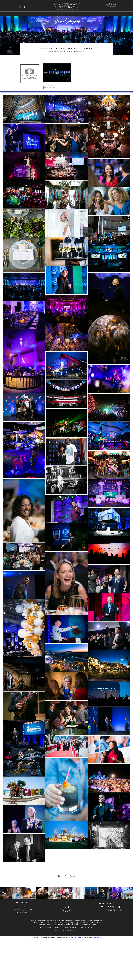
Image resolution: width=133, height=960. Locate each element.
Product (64, 13)
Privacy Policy (72, 951)
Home (43, 13)
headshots (56, 13)
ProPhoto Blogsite (76, 958)
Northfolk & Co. (99, 958)
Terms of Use (60, 951)
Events (48, 13)
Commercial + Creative (77, 13)
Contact (89, 13)
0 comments (48, 85)
